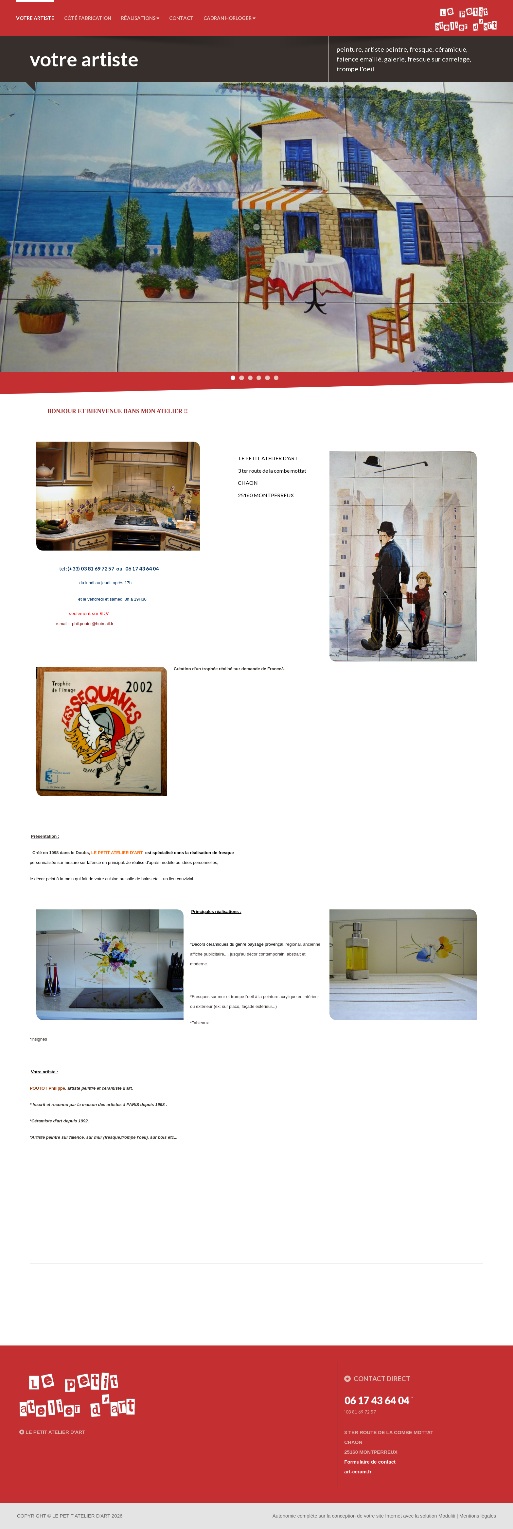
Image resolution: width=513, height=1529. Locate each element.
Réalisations (140, 18)
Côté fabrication (87, 18)
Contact (181, 18)
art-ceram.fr (357, 1471)
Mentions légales (477, 1516)
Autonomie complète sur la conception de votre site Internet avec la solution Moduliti (364, 1516)
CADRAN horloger (229, 18)
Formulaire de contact (370, 1462)
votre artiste (35, 18)
